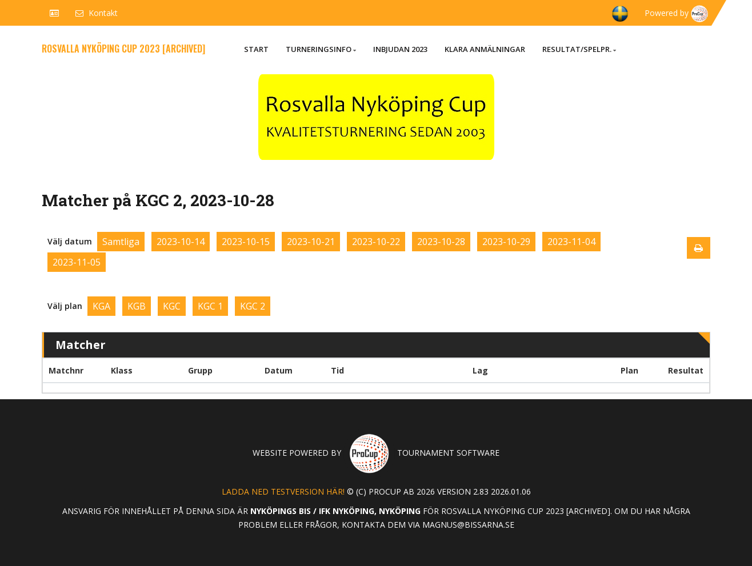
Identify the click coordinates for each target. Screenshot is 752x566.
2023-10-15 (246, 241)
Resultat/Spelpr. (579, 49)
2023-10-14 (181, 241)
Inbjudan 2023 (400, 49)
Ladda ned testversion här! (283, 491)
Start (256, 49)
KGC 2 (252, 306)
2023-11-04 (571, 241)
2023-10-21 (311, 241)
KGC (172, 306)
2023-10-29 (506, 241)
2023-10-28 (441, 241)
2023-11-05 (77, 262)
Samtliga (120, 241)
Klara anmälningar (485, 49)
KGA (101, 306)
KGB (136, 306)
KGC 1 (210, 306)
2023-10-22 (376, 241)
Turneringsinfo (321, 49)
